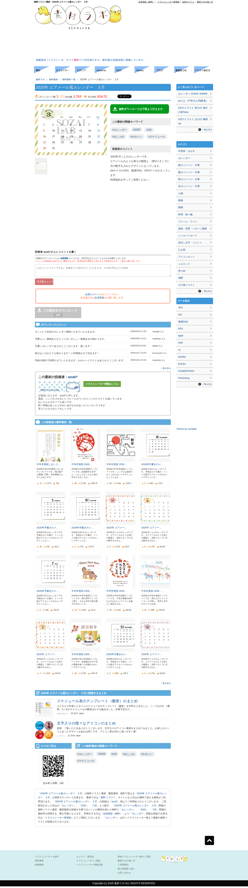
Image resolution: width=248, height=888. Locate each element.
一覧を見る (166, 370)
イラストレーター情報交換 (89, 866)
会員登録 (64, 258)
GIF (180, 314)
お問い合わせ (124, 874)
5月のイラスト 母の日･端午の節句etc (193, 109)
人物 (180, 193)
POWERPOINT (186, 371)
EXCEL (182, 364)
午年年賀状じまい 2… (48, 466)
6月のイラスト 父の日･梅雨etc (193, 121)
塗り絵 (181, 270)
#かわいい (136, 136)
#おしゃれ (118, 136)
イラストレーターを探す (47, 858)
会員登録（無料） (146, 2)
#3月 (149, 129)
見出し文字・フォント (190, 242)
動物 (180, 207)
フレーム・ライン (187, 221)
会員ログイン (188, 2)
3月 (95, 807)
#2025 (136, 129)
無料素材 (53, 79)
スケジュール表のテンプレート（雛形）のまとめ (99, 703)
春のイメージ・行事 (189, 165)
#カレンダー (119, 129)
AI (179, 350)
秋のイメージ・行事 (189, 179)
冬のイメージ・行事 (189, 186)
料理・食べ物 (185, 214)
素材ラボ (40, 79)
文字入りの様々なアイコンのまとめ (86, 725)
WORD (182, 357)
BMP (180, 335)
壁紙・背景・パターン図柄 (192, 228)
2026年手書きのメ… (152, 466)
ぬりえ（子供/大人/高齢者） (193, 100)
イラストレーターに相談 (88, 862)
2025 (83, 807)
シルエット (184, 263)
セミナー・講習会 (85, 858)
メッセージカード (187, 235)
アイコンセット (186, 256)
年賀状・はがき (186, 151)
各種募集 (39, 866)
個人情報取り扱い (126, 870)
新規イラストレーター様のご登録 (134, 858)
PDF (180, 342)
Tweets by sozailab (186, 428)
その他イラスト (186, 285)
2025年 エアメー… (116, 529)
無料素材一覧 (69, 79)
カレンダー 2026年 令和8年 (193, 93)
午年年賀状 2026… (81, 466)
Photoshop (184, 378)
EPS (180, 328)
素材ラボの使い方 (205, 2)
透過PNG (183, 321)
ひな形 (181, 249)
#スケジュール (156, 136)
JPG (180, 307)
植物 (180, 200)
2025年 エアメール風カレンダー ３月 (61, 795)
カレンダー (68, 807)
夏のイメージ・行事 (189, 172)
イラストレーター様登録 (168, 2)
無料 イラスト (108, 799)
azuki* (73, 378)
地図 (180, 277)
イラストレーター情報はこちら (102, 385)
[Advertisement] (169, 31)
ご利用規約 (123, 866)
